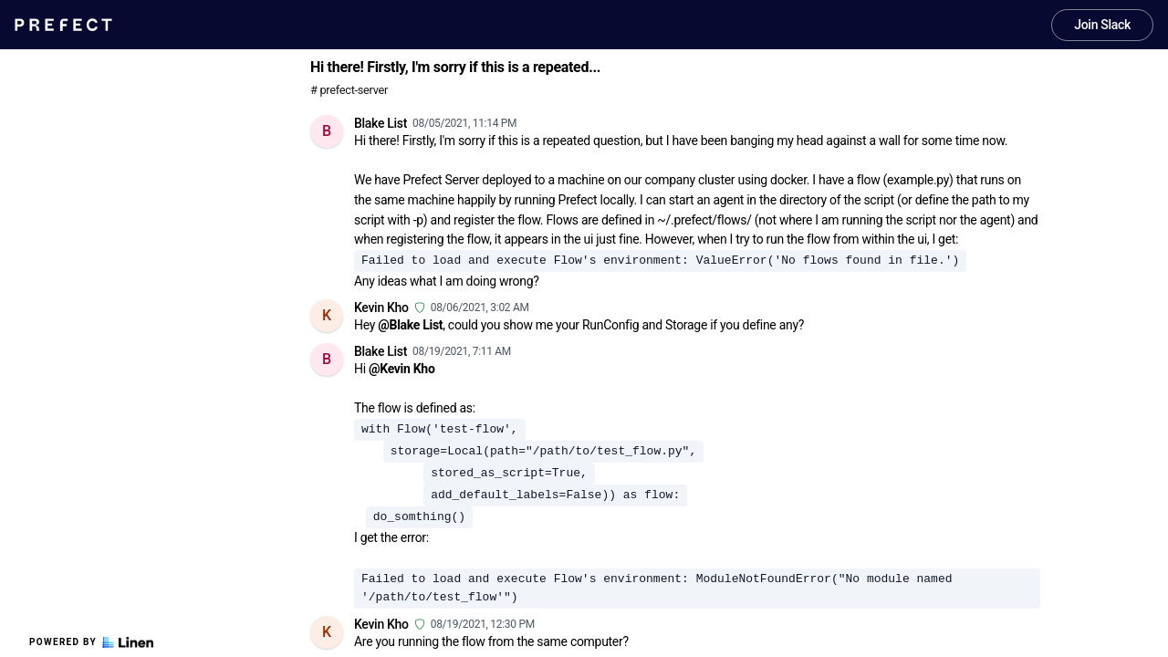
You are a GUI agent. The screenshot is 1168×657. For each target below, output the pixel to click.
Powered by (91, 642)
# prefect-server (349, 90)
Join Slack (1102, 24)
